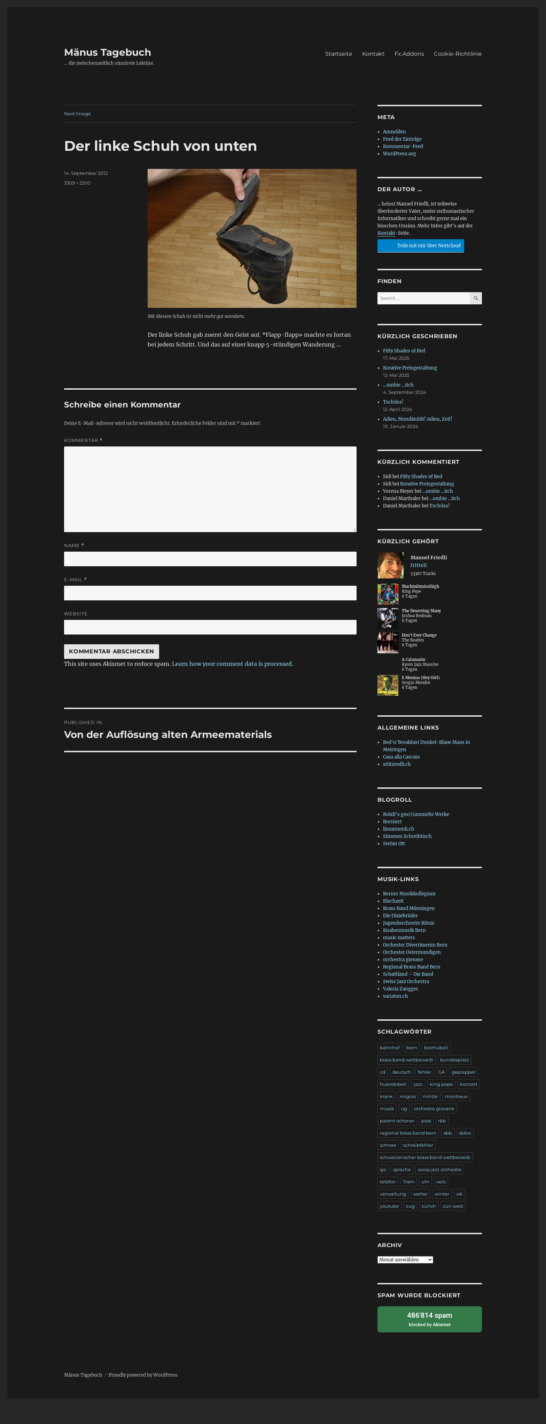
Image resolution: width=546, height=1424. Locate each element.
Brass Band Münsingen (409, 908)
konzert (468, 1084)
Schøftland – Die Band (408, 974)
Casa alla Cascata (401, 757)
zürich (429, 1206)
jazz (418, 1084)
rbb (442, 1120)
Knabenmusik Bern (404, 930)
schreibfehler (418, 1145)
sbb (448, 1133)
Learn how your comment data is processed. (232, 663)
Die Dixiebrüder (400, 916)
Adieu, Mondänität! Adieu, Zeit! (417, 419)
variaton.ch (395, 996)
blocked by (430, 1318)
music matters (399, 938)
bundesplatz (454, 1060)
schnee (388, 1145)
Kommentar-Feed (403, 146)
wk (459, 1194)
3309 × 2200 (77, 183)
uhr (425, 1181)
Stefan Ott (394, 844)
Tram (408, 1181)
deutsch (401, 1072)
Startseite (338, 53)
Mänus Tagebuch (107, 52)
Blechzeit (393, 901)
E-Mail (75, 580)
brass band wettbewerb (406, 1060)
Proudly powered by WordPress (143, 1374)
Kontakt (373, 53)
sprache (402, 1169)
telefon (388, 1181)
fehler (424, 1072)
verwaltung (393, 1194)
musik (387, 1108)
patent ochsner (397, 1120)
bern (411, 1047)
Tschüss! (393, 402)
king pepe (441, 1084)
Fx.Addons (409, 53)
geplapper (464, 1072)
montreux (456, 1096)
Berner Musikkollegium (409, 894)
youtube (389, 1206)
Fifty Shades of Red (404, 351)
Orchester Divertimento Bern (415, 945)
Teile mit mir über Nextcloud (420, 245)
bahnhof (389, 1047)
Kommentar (83, 440)
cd (382, 1072)
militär (430, 1096)
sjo (383, 1169)
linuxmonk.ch (398, 829)
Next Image (77, 113)
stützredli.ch (397, 764)
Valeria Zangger (400, 989)
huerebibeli (393, 1084)
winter (442, 1194)
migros (408, 1096)
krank (386, 1096)
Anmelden (394, 132)
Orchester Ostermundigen (412, 952)
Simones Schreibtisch (407, 836)
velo (441, 1181)
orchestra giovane (403, 960)
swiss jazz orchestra (439, 1169)
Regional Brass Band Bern (411, 967)
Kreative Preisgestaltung (410, 368)
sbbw (465, 1133)
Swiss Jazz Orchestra (406, 982)
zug (410, 1206)
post (426, 1120)
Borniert (392, 822)
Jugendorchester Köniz (408, 923)
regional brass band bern (408, 1133)
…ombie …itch (398, 385)
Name (74, 545)
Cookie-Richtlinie (458, 53)
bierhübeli (436, 1047)
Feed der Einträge (402, 139)
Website (76, 613)
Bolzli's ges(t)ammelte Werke (416, 814)
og (404, 1108)
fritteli (419, 565)
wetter (420, 1194)
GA (441, 1072)
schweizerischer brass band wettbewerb (425, 1157)
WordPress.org (399, 154)
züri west (453, 1206)
